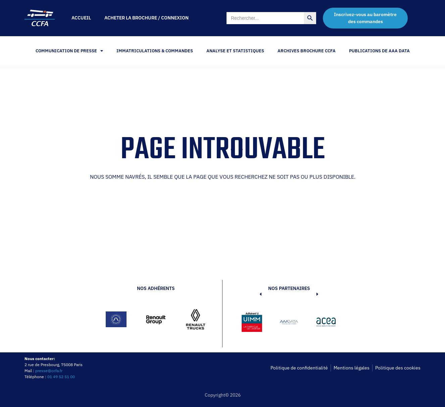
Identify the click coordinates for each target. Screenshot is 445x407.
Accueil (81, 18)
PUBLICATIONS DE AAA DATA (379, 51)
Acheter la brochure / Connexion (146, 18)
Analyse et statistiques (235, 51)
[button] (250, 323)
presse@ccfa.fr (48, 370)
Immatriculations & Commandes (154, 51)
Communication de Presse (69, 50)
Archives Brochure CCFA (307, 51)
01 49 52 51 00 (61, 376)
